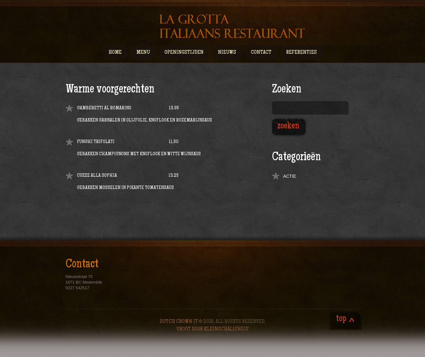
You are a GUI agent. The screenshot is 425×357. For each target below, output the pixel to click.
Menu (143, 55)
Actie (289, 176)
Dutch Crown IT (179, 322)
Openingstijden (184, 52)
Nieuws (227, 52)
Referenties (301, 52)
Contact (261, 52)
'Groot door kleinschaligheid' (212, 329)
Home (115, 52)
